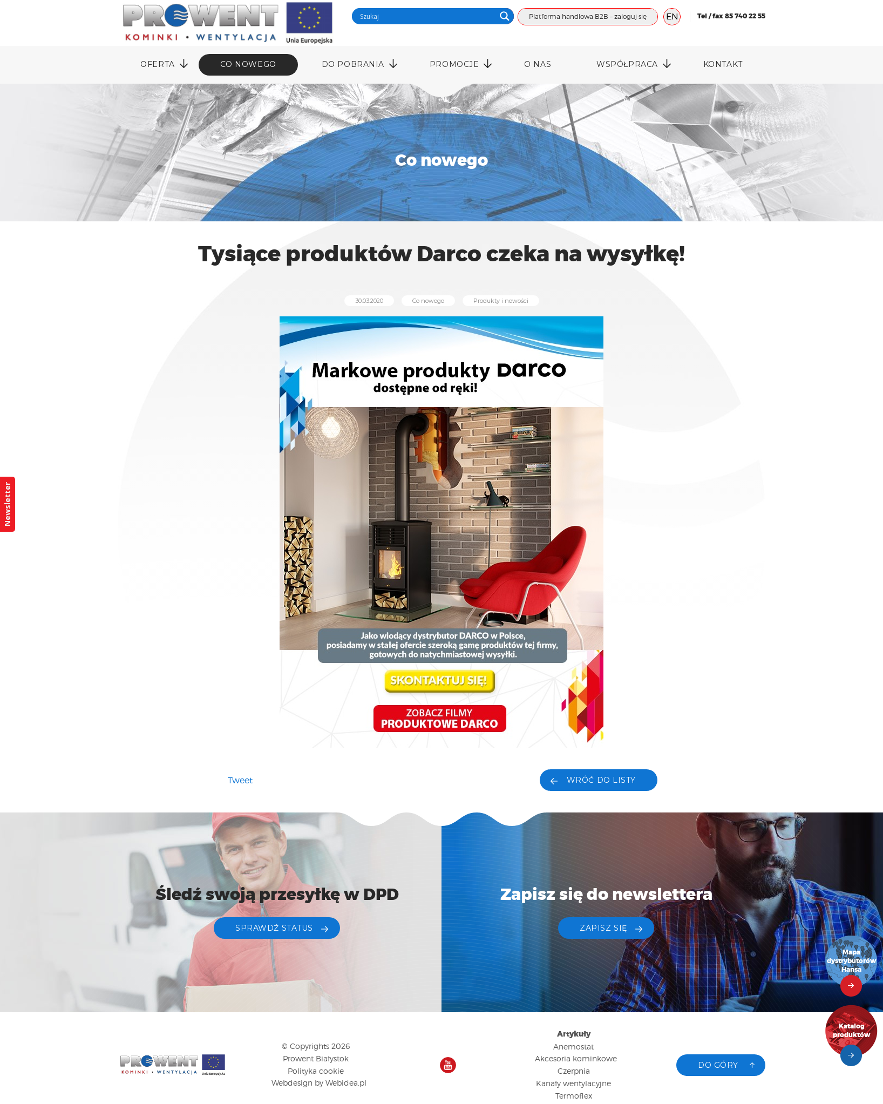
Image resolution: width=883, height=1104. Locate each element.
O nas (537, 64)
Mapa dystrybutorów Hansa (852, 961)
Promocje (454, 64)
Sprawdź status (274, 928)
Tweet (240, 780)
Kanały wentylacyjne (573, 1083)
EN (672, 16)
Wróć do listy (601, 780)
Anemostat (573, 1046)
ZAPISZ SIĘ (603, 928)
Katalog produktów (852, 1030)
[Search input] (426, 16)
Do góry (718, 1065)
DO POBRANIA (353, 64)
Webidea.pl (345, 1082)
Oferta (157, 64)
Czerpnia (574, 1070)
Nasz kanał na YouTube (448, 1065)
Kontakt (723, 64)
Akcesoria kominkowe (576, 1058)
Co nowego (248, 64)
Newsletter (7, 504)
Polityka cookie (316, 1070)
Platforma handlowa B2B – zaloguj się (588, 16)
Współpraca (627, 64)
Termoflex (573, 1095)
